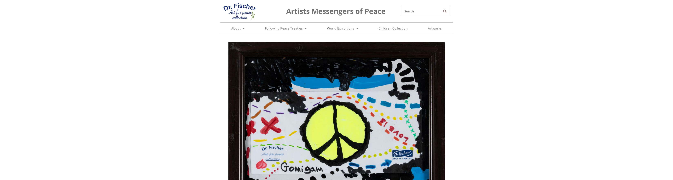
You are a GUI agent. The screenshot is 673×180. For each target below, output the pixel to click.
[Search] (445, 11)
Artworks (435, 28)
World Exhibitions (342, 28)
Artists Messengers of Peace (336, 11)
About (238, 28)
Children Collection (393, 28)
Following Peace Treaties (286, 28)
